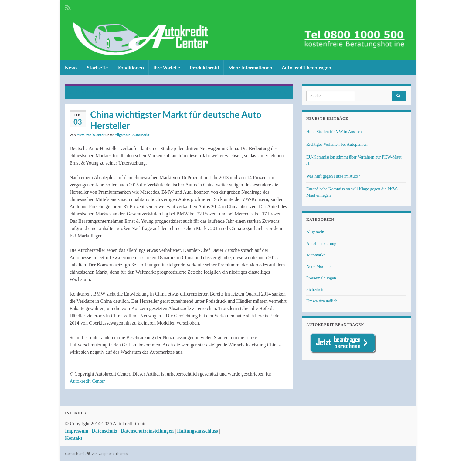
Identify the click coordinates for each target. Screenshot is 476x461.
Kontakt (73, 438)
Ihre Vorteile (166, 67)
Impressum (76, 430)
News (71, 67)
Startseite (97, 67)
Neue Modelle (318, 266)
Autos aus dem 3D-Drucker (256, 91)
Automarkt (140, 134)
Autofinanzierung (321, 243)
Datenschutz (104, 430)
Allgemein (123, 134)
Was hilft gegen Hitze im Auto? (333, 176)
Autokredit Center (87, 381)
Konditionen (130, 67)
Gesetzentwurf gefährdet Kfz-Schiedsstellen (116, 91)
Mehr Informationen (250, 67)
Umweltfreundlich (322, 301)
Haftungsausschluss (197, 430)
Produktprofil (204, 67)
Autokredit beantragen (306, 67)
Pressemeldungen (321, 278)
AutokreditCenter (90, 134)
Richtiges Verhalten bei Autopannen (337, 144)
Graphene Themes (113, 453)
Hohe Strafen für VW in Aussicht (334, 131)
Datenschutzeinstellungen (147, 430)
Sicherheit (315, 289)
